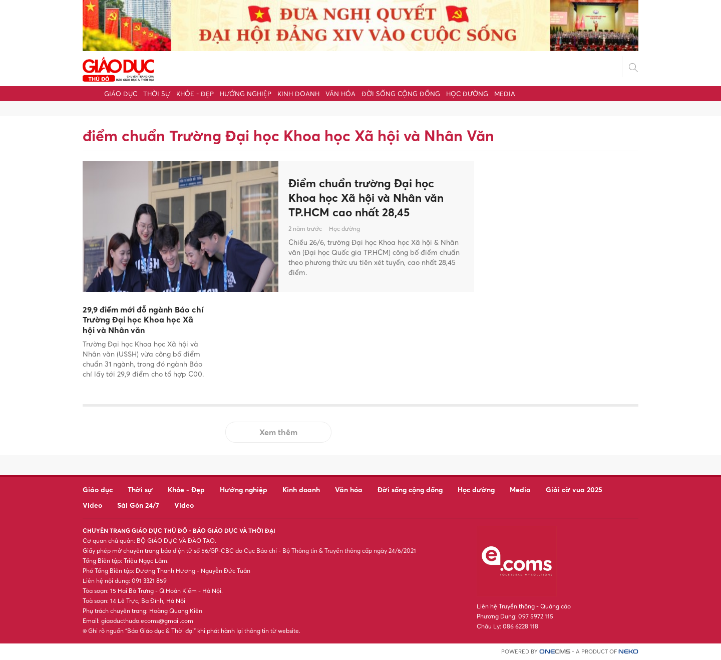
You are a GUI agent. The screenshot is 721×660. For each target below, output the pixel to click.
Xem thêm (278, 432)
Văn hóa (340, 94)
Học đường (467, 94)
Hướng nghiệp (245, 94)
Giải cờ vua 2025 (574, 489)
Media (504, 94)
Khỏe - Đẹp (195, 94)
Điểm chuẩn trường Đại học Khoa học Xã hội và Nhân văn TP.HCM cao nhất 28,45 (371, 197)
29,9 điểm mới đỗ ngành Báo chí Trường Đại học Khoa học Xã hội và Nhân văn (143, 320)
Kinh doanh (298, 94)
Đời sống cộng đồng (401, 94)
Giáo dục (120, 94)
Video (92, 505)
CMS (554, 651)
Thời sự (156, 94)
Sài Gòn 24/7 (138, 505)
